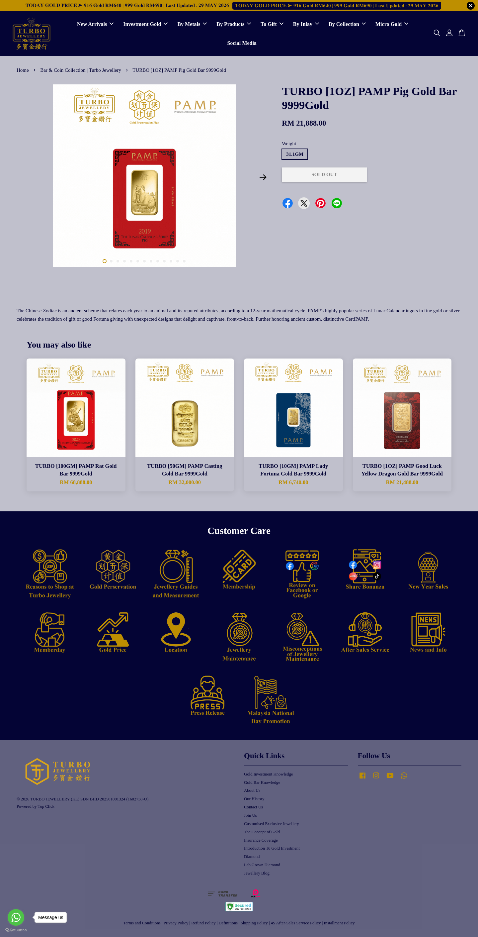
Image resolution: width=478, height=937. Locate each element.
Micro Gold (391, 24)
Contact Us (253, 807)
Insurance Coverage (261, 840)
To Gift (272, 24)
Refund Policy (203, 923)
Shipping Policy (254, 923)
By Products (233, 24)
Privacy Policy (176, 923)
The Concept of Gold (262, 832)
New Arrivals (95, 24)
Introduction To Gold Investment (272, 848)
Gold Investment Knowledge (268, 774)
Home (23, 70)
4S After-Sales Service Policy (296, 923)
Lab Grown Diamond (262, 865)
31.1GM (294, 154)
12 (178, 261)
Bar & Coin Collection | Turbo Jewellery (81, 70)
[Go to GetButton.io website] (16, 930)
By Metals (192, 24)
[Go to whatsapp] (16, 917)
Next (263, 177)
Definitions (228, 923)
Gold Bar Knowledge (262, 782)
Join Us (250, 815)
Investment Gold (145, 24)
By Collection (347, 24)
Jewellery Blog (257, 873)
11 (171, 261)
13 (184, 261)
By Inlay (306, 24)
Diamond (252, 856)
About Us (252, 790)
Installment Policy (339, 923)
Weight (289, 143)
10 (164, 261)
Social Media (241, 43)
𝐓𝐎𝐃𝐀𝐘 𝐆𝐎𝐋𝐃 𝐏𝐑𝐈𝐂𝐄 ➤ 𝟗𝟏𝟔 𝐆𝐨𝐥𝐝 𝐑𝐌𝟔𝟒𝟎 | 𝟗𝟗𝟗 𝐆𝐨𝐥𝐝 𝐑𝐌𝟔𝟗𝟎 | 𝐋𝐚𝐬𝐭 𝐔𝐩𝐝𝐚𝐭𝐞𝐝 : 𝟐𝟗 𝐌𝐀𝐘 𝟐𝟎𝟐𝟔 (336, 5)
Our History (254, 798)
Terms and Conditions (141, 923)
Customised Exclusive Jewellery (271, 823)
